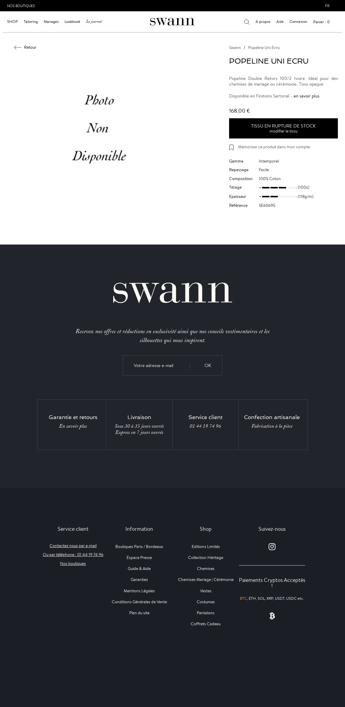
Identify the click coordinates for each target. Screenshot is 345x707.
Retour (25, 47)
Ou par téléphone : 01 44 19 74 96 (73, 554)
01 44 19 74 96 (205, 426)
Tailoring (31, 21)
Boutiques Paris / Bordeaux (139, 546)
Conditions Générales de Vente (139, 601)
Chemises (206, 568)
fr (327, 6)
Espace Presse (139, 557)
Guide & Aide (139, 568)
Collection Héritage (205, 557)
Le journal (94, 21)
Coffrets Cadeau (205, 623)
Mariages (51, 21)
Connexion (298, 21)
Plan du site (139, 612)
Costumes (206, 601)
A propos (263, 21)
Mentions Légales (139, 590)
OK (207, 365)
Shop (12, 21)
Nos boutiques (73, 563)
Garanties (139, 579)
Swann (235, 47)
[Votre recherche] (247, 22)
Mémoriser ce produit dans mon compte (274, 146)
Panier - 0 (321, 21)
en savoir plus (306, 96)
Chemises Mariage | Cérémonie (206, 579)
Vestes (206, 590)
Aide (279, 21)
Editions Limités (206, 546)
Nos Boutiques (21, 6)
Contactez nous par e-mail (73, 545)
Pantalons (206, 612)
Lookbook (72, 21)
